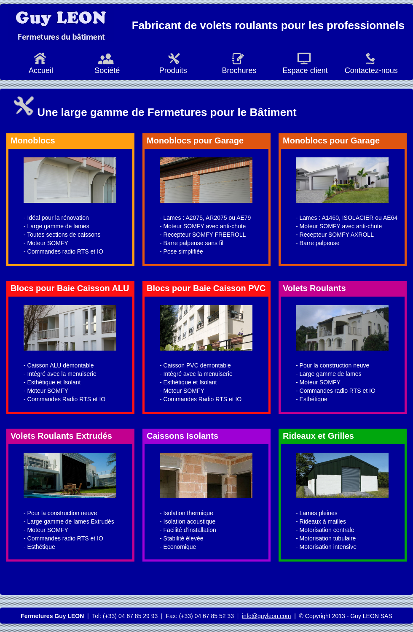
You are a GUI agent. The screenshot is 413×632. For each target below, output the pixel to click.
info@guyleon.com (266, 616)
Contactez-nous (370, 66)
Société (106, 66)
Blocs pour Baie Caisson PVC (206, 288)
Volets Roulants (314, 288)
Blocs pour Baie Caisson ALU (70, 288)
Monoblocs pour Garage (195, 140)
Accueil (40, 66)
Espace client (304, 66)
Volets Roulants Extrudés (61, 435)
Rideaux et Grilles (318, 435)
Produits (172, 66)
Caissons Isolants (182, 435)
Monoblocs (33, 140)
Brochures (238, 66)
